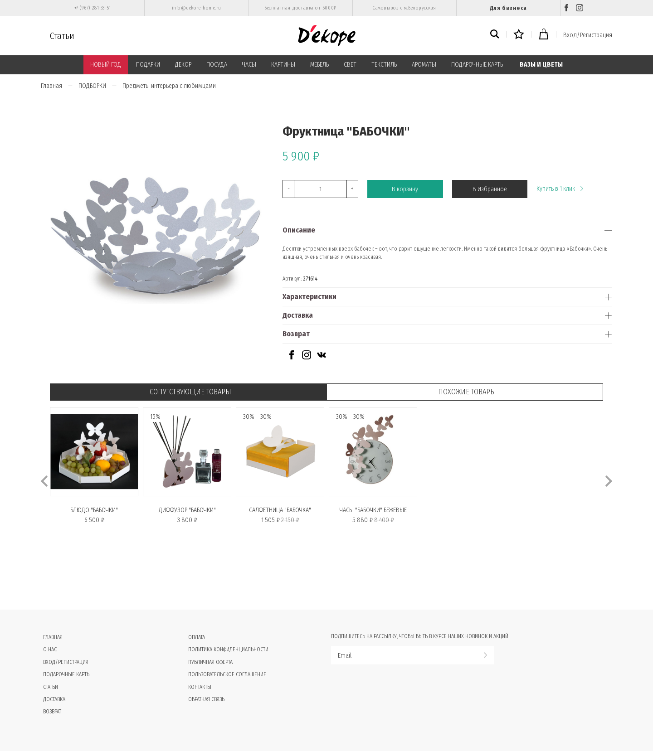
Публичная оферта (210, 662)
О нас (50, 649)
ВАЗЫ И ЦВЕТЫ (541, 64)
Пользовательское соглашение (227, 674)
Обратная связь (206, 699)
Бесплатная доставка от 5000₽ (300, 8)
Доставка (298, 315)
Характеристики (309, 296)
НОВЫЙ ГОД (105, 64)
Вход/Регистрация (587, 35)
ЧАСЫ (249, 64)
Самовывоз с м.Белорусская (404, 8)
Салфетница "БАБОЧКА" (280, 510)
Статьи (62, 35)
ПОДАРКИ (148, 64)
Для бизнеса (508, 8)
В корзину (405, 189)
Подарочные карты (67, 674)
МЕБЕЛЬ (319, 64)
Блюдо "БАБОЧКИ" (94, 510)
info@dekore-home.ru (196, 8)
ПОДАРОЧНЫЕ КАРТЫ (478, 64)
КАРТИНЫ (283, 64)
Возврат (296, 333)
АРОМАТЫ (424, 64)
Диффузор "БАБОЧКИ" (187, 510)
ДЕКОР (183, 64)
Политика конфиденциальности (228, 649)
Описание (299, 230)
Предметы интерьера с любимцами (169, 86)
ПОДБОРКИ (92, 86)
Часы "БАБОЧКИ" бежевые (373, 510)
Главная (51, 86)
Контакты (199, 687)
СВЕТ (350, 64)
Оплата (196, 637)
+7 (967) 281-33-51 (92, 8)
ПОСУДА (216, 64)
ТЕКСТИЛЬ (384, 64)
